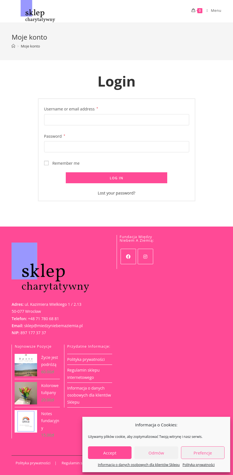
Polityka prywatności (198, 464)
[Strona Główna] (13, 46)
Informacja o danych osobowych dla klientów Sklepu (139, 464)
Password (54, 136)
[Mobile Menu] (211, 10)
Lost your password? (116, 193)
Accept (109, 453)
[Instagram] (145, 256)
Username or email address (71, 109)
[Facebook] (128, 256)
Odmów (156, 453)
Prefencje (203, 453)
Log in (116, 178)
